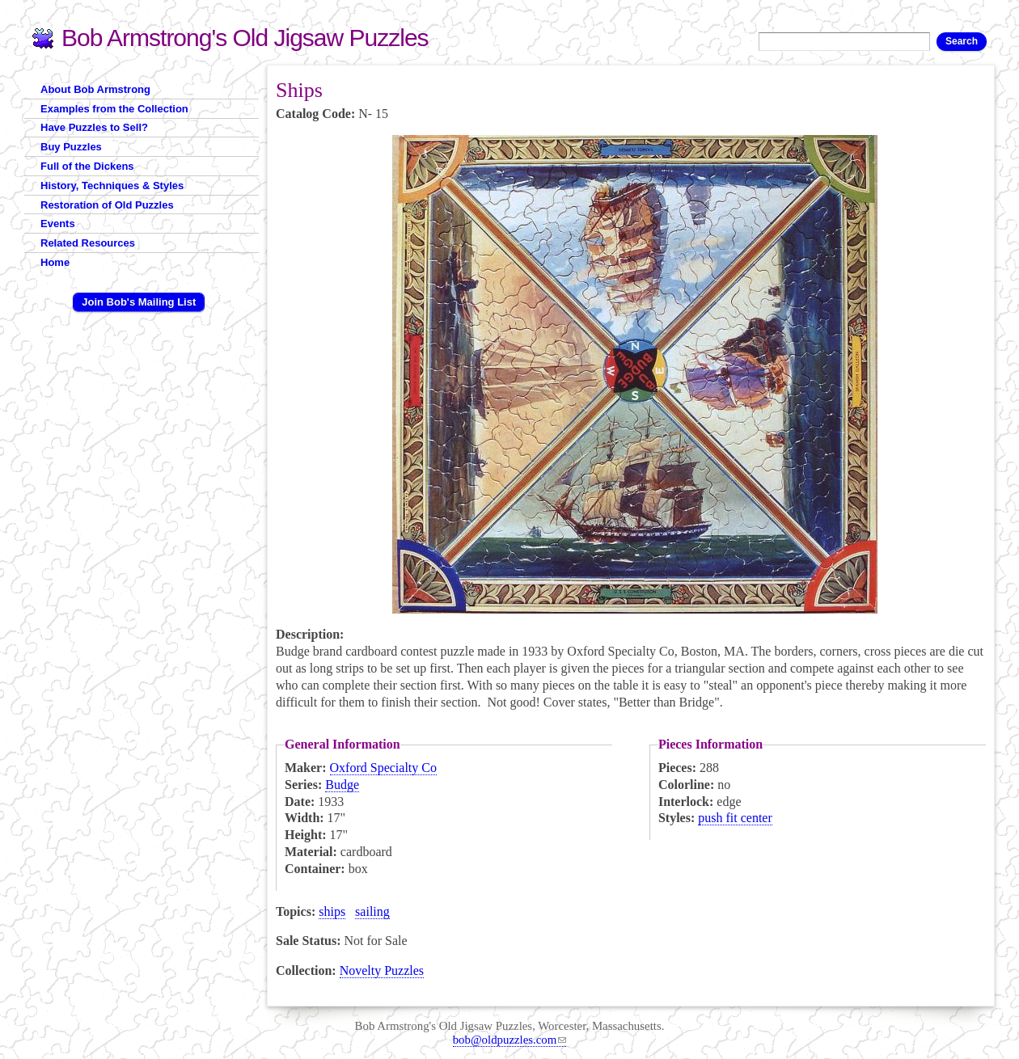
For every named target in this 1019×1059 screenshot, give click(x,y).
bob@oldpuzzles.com (510, 1039)
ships (332, 911)
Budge (342, 784)
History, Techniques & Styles (112, 185)
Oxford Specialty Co (383, 767)
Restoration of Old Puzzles (107, 205)
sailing (372, 911)
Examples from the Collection (114, 109)
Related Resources (87, 243)
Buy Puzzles (71, 147)
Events (57, 223)
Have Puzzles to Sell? (94, 127)
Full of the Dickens (87, 166)
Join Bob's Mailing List (139, 302)
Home (55, 262)
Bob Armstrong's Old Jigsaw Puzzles (245, 37)
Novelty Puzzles (382, 970)
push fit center (735, 818)
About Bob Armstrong (95, 89)
